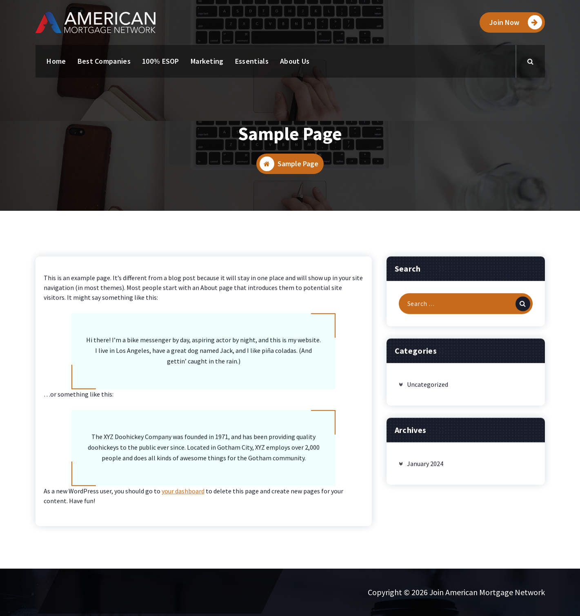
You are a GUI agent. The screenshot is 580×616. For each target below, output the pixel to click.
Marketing (207, 61)
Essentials (252, 61)
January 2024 (425, 487)
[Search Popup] (530, 61)
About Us (294, 61)
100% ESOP (160, 61)
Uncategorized (427, 408)
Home (56, 61)
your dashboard (183, 515)
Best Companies (104, 61)
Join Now (515, 22)
